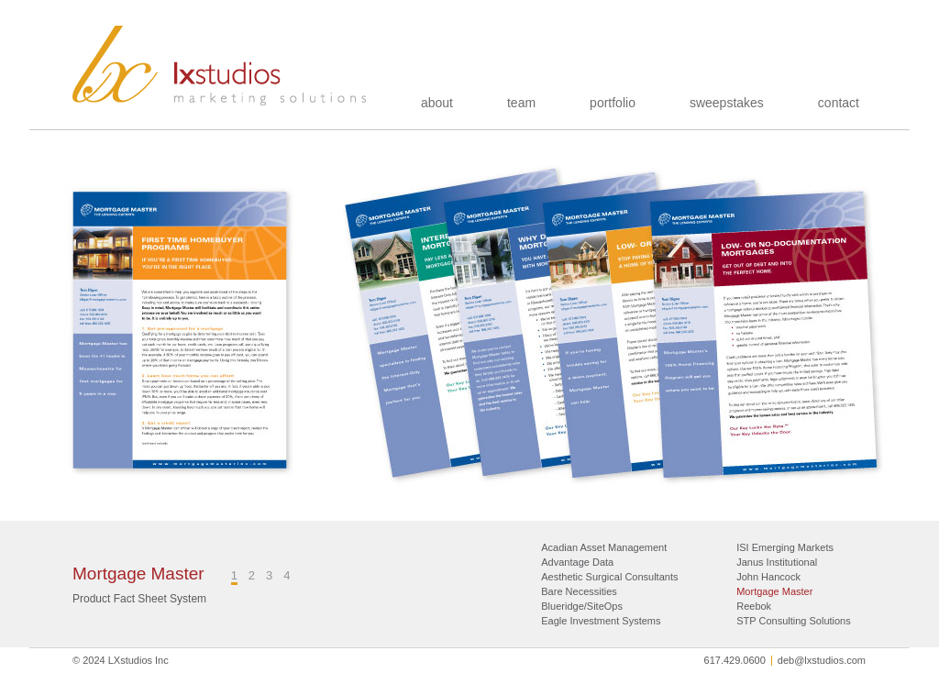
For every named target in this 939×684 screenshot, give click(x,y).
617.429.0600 (735, 660)
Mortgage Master (774, 591)
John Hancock (768, 576)
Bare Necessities (579, 591)
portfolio (612, 102)
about (437, 102)
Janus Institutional (776, 562)
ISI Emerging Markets (785, 547)
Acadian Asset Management (604, 547)
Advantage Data (577, 562)
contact (838, 102)
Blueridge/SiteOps (582, 606)
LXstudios (220, 65)
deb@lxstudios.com (822, 660)
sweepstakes (727, 102)
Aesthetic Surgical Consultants (609, 576)
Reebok (753, 606)
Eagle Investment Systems (600, 620)
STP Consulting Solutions (793, 620)
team (521, 102)
